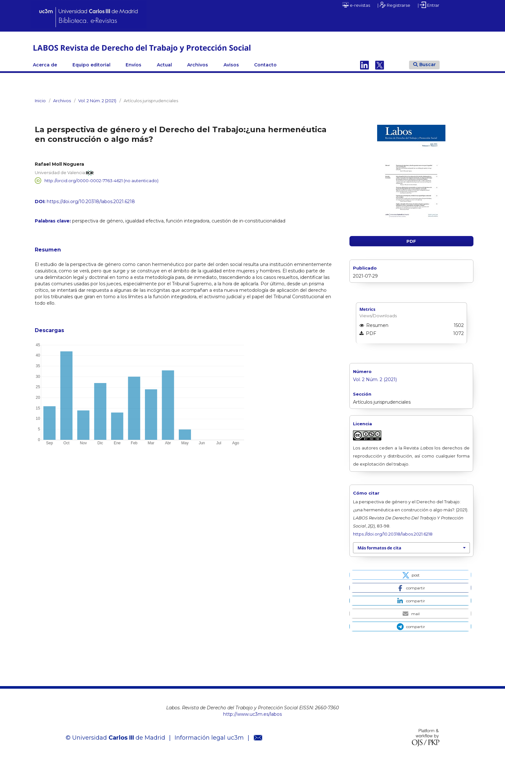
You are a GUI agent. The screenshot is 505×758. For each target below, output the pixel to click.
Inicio (40, 100)
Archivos (197, 65)
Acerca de (45, 65)
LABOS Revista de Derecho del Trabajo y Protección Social (142, 47)
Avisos (231, 65)
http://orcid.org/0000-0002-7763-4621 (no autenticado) (101, 180)
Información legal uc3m (209, 737)
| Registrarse (393, 5)
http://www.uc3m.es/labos (252, 714)
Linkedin (364, 64)
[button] (410, 575)
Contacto (265, 65)
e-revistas (356, 5)
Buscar (424, 64)
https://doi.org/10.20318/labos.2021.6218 (91, 201)
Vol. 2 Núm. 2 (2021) (97, 100)
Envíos (133, 65)
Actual (164, 65)
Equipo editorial (91, 65)
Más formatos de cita (379, 548)
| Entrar (428, 5)
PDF (411, 241)
